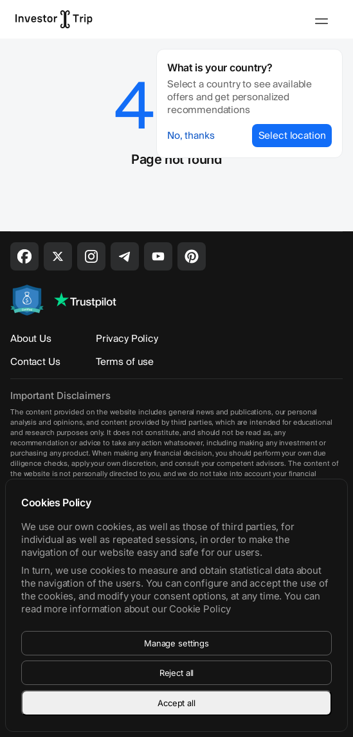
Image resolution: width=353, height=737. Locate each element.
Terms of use (125, 361)
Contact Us (35, 361)
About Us (30, 338)
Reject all (176, 673)
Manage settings (176, 643)
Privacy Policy (127, 338)
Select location (292, 135)
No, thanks (191, 135)
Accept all (176, 703)
